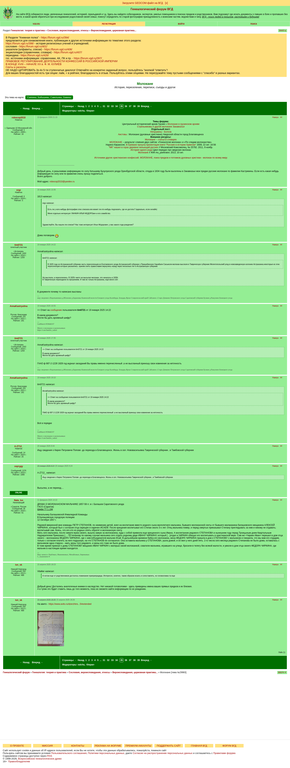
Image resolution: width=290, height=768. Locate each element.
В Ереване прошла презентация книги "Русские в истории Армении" (161, 144)
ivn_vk (18, 565)
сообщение (56, 310)
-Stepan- (90, 110)
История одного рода (141, 150)
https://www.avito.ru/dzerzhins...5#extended (70, 604)
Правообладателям (19, 761)
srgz (18, 190)
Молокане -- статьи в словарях (161, 139)
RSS (49, 756)
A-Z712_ (18, 446)
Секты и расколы (16, 67)
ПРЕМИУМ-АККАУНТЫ (138, 745)
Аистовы (122, 134)
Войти (181, 24)
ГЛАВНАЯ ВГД (199, 745)
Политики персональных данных (106, 753)
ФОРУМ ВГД (229, 745)
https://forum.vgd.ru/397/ (88, 58)
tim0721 (18, 245)
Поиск (253, 24)
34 (116, 106)
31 (104, 106)
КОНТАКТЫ (77, 745)
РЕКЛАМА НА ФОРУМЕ (108, 745)
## (281, 117)
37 (130, 106)
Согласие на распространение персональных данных (162, 753)
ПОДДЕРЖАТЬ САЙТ (169, 745)
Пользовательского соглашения (69, 753)
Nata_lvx (18, 500)
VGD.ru (36, 24)
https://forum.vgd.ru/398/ (20, 43)
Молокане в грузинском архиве (183, 124)
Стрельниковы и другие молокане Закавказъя (161, 126)
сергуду (18, 466)
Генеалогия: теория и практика (28, 30)
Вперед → (37, 108)
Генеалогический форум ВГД (152, 9)
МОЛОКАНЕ (115, 142)
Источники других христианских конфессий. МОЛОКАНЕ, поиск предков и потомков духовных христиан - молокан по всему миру (160, 157)
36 (126, 106)
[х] (166, 2)
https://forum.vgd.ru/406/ (58, 49)
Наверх (275, 117)
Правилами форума (224, 753)
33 (112, 106)
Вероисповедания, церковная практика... (113, 30)
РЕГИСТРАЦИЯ (109, 24)
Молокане (143, 152)
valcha (81, 110)
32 (108, 106)
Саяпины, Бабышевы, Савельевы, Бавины (49, 97)
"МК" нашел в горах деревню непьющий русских (133, 147)
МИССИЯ (47, 745)
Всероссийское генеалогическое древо (40, 758)
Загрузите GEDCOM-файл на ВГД (142, 2)
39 (138, 106)
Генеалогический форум (16, 672)
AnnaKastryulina (18, 306)
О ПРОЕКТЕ (17, 745)
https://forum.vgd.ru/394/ (55, 37)
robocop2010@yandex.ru (62, 181)
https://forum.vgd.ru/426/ (35, 55)
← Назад (24, 108)
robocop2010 (19, 117)
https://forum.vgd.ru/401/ (33, 46)
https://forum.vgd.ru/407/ (68, 52)
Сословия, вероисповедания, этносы (68, 30)
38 (134, 106)
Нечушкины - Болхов (160, 132)
